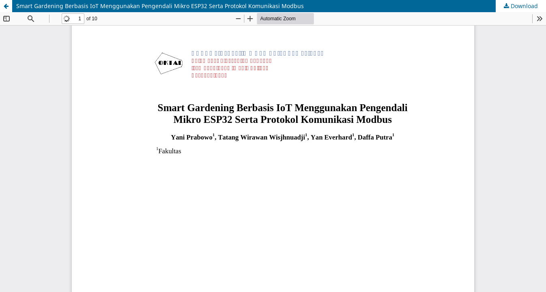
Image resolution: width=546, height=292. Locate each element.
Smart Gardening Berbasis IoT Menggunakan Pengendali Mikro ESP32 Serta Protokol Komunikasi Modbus (160, 6)
